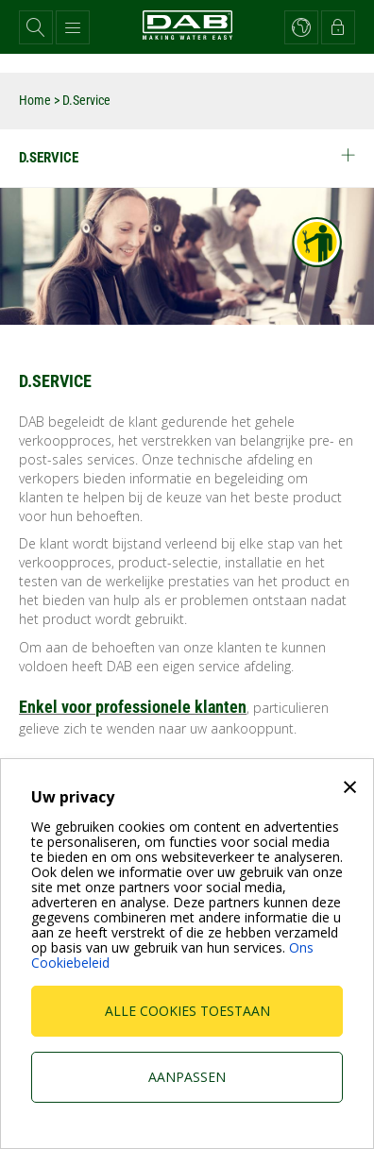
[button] (36, 27)
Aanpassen (187, 1077)
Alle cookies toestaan (187, 1011)
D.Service (187, 157)
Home (35, 100)
